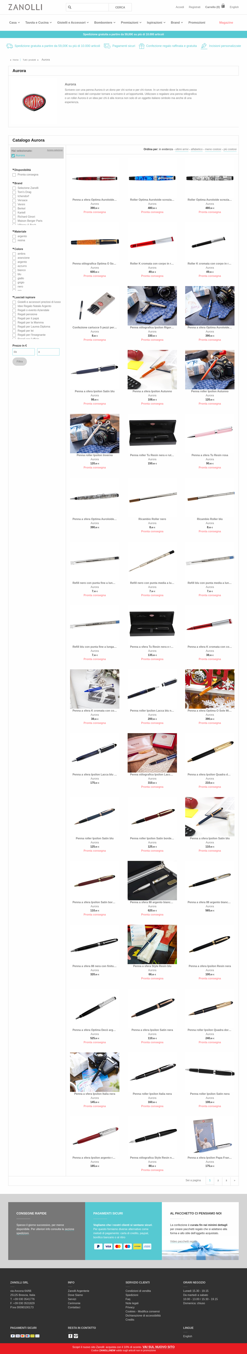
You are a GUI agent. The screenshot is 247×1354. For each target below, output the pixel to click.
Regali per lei (25, 330)
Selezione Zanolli (27, 187)
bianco (21, 269)
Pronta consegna (27, 174)
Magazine (226, 22)
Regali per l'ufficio (28, 338)
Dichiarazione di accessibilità (143, 1314)
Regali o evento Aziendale (33, 310)
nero (20, 286)
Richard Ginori (26, 216)
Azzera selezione (55, 150)
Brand (175, 22)
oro (19, 290)
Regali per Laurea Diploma (33, 326)
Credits (130, 1318)
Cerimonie (74, 1302)
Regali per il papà (28, 318)
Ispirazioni (154, 22)
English (234, 7)
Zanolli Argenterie (78, 1289)
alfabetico (197, 149)
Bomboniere (103, 22)
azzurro (22, 265)
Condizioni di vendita (138, 1289)
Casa (13, 22)
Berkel (21, 208)
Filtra (20, 361)
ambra (21, 253)
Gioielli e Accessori (71, 22)
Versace (22, 200)
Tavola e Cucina (37, 22)
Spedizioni (132, 1294)
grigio (20, 282)
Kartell (21, 212)
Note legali (132, 1302)
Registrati (195, 7)
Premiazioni (129, 22)
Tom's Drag (24, 191)
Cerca (120, 7)
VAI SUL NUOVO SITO (159, 1347)
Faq (128, 1298)
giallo (20, 278)
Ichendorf (23, 196)
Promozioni (196, 22)
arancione (23, 257)
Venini (21, 204)
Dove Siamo (75, 1294)
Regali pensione (27, 314)
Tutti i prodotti (34, 59)
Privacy (130, 1306)
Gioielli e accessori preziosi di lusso (39, 301)
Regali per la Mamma (30, 322)
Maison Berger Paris (29, 220)
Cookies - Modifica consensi (143, 1310)
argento (22, 236)
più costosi (230, 149)
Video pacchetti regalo (183, 1240)
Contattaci (74, 1306)
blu (19, 274)
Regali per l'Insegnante (31, 334)
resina (21, 240)
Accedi (180, 7)
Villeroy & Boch (26, 224)
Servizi (72, 1298)
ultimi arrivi (181, 149)
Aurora (20, 155)
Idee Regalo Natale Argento (34, 305)
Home (17, 59)
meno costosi (213, 149)
